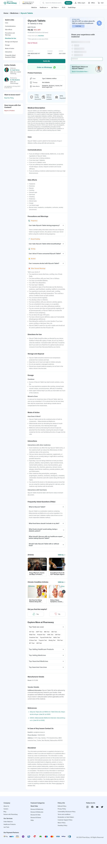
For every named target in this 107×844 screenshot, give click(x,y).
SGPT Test (39, 632)
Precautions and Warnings (10, 34)
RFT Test (31, 643)
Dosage (7, 45)
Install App (78, 26)
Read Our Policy (9, 98)
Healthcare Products (10, 824)
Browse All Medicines (37, 809)
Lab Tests (54, 7)
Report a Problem (9, 110)
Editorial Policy (62, 806)
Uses (6, 23)
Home (6, 13)
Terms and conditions (64, 814)
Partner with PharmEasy (11, 814)
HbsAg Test (52, 640)
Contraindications (10, 26)
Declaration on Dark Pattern (66, 817)
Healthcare (43, 7)
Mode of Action (9, 48)
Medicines (14, 13)
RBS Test (46, 632)
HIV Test (31, 632)
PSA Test (60, 640)
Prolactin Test (41, 634)
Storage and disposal (11, 41)
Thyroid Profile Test (45, 637)
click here (59, 783)
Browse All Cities (35, 814)
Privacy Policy (62, 809)
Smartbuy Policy (62, 825)
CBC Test (54, 632)
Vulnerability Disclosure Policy (66, 811)
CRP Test (39, 643)
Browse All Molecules (37, 812)
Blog (5, 811)
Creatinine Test (33, 637)
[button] (56, 3)
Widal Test (32, 634)
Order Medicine (8, 821)
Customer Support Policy (65, 820)
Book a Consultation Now (80, 71)
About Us (6, 806)
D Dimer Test (33, 640)
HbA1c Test (56, 637)
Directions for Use (10, 38)
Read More (41, 35)
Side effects (8, 29)
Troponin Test (43, 640)
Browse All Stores (36, 817)
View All (61, 555)
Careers (6, 809)
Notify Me (46, 61)
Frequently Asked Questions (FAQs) (10, 56)
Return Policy (61, 822)
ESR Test (57, 634)
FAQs (32, 820)
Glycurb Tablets (27, 13)
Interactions (8, 52)
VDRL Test (50, 634)
